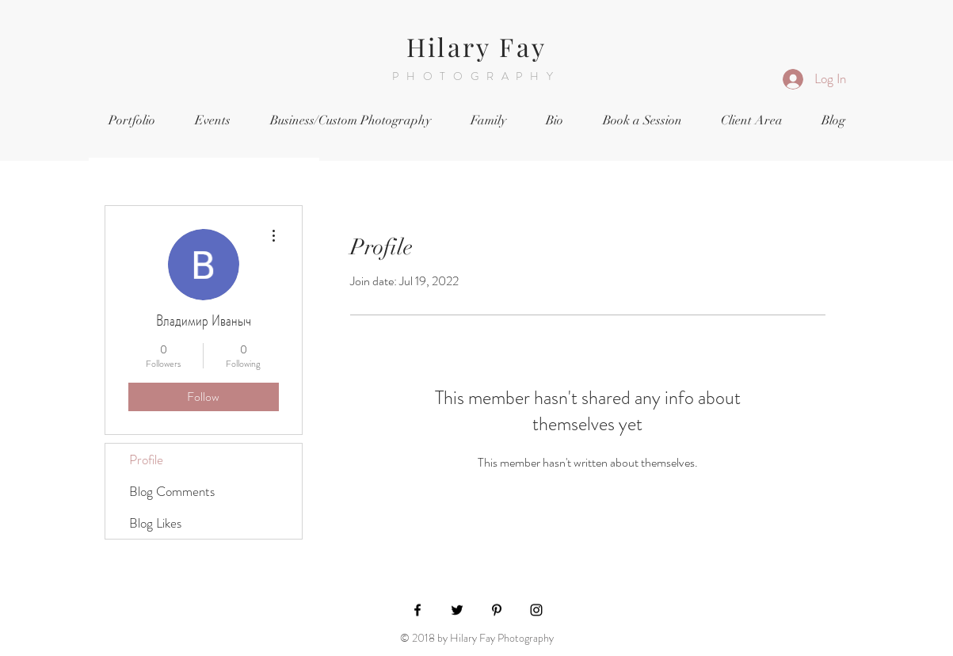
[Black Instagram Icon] (536, 610)
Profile (146, 459)
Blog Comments (172, 491)
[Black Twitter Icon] (457, 610)
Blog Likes (155, 522)
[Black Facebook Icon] (417, 610)
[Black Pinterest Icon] (497, 610)
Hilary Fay (476, 46)
